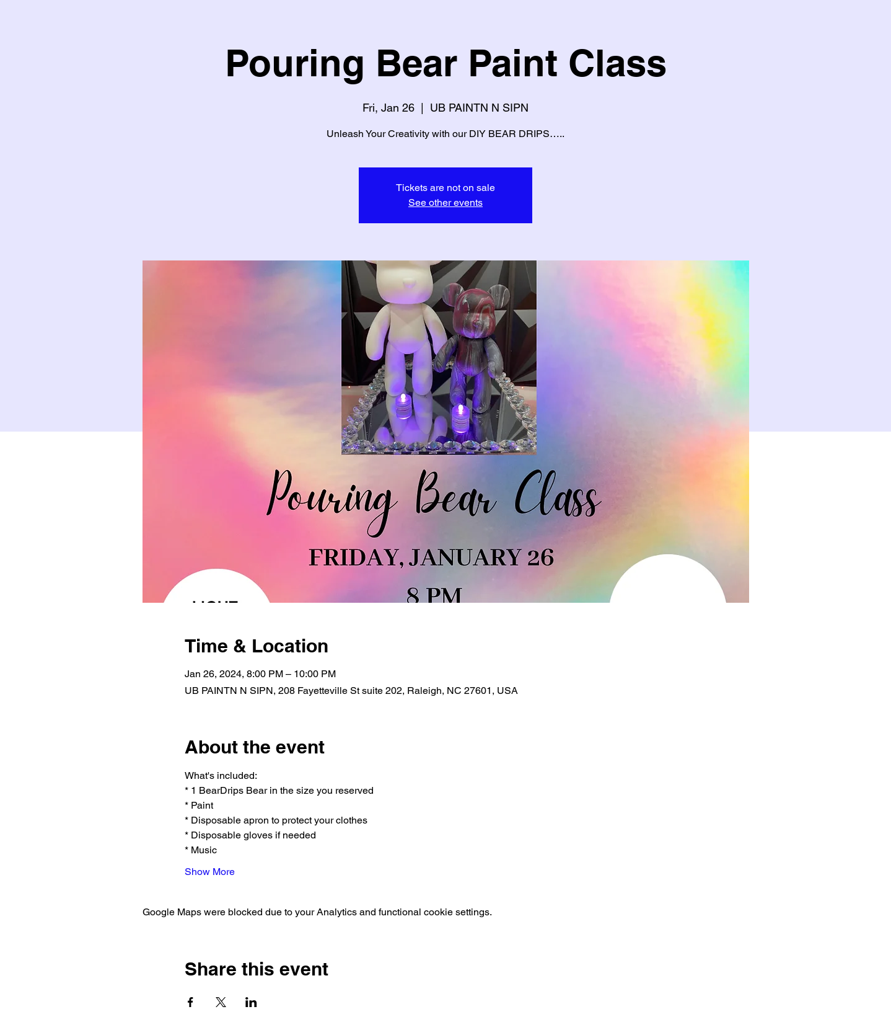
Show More (210, 871)
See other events (445, 202)
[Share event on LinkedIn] (251, 1002)
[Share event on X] (221, 1002)
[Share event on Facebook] (190, 1002)
